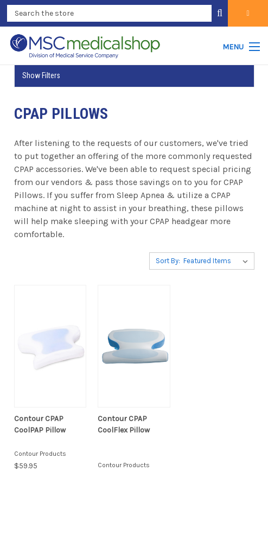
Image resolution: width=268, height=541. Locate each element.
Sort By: (168, 261)
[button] (134, 75)
